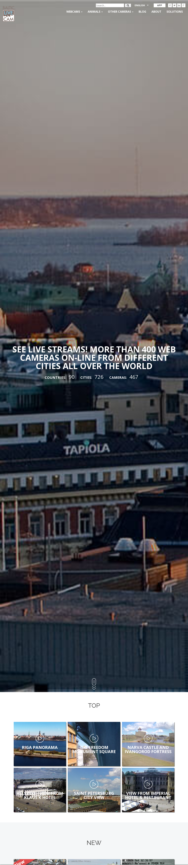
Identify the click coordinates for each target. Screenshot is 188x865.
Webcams (74, 12)
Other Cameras (120, 12)
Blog (142, 12)
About (156, 12)
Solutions (175, 12)
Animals (95, 12)
